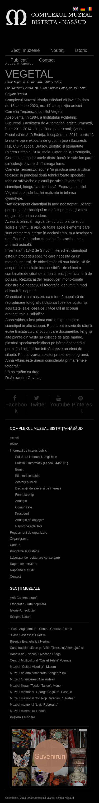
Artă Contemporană (24, 598)
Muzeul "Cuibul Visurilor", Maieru (33, 667)
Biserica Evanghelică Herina (30, 641)
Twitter (38, 404)
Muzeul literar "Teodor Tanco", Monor (36, 686)
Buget (19, 469)
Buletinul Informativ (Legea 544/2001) (41, 463)
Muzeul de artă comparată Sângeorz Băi (38, 673)
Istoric (81, 50)
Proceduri (22, 514)
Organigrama (19, 539)
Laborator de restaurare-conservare (35, 557)
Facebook (16, 407)
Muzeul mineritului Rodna (28, 711)
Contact (47, 60)
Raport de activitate (29, 526)
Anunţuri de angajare (30, 520)
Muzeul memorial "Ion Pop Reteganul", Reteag (43, 698)
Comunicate (23, 507)
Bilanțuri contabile (27, 476)
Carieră (15, 545)
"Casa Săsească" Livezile (28, 635)
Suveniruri (49, 757)
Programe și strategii (24, 551)
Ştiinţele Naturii (20, 617)
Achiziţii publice (26, 482)
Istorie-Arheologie (22, 610)
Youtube (60, 404)
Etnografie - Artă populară (28, 604)
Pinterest (82, 407)
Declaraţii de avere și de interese (38, 488)
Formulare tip (24, 495)
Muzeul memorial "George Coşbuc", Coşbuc (41, 692)
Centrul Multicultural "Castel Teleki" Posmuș (40, 660)
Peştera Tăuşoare (22, 717)
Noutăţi (57, 50)
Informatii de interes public (28, 450)
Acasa (14, 438)
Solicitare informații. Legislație (36, 457)
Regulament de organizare (28, 532)
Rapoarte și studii (22, 570)
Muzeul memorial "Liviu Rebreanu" (34, 704)
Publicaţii (20, 60)
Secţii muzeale (25, 50)
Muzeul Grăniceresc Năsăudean (32, 679)
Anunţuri (21, 501)
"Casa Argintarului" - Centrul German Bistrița (41, 629)
